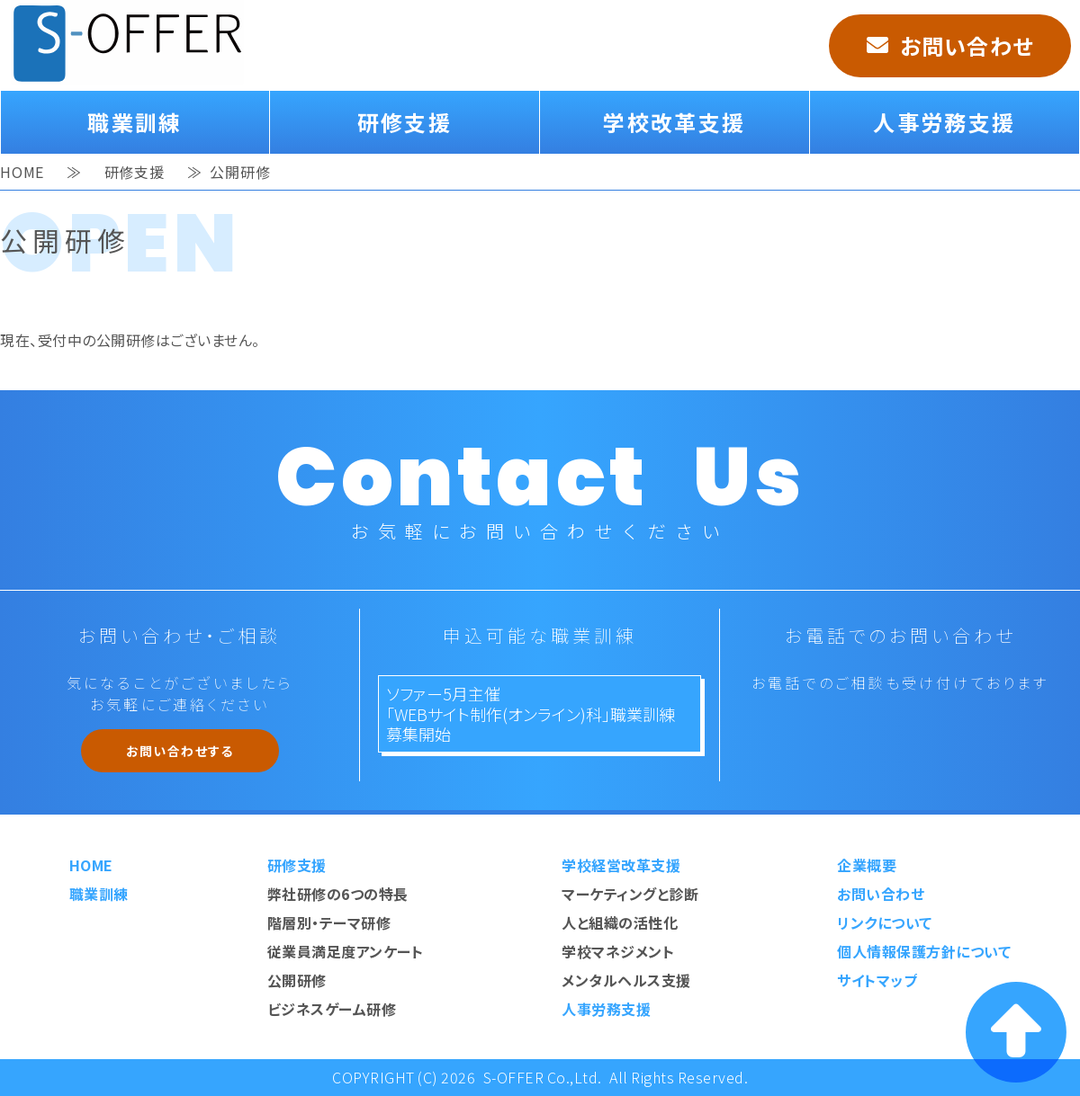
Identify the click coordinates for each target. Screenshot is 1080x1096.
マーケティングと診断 (630, 893)
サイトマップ (877, 980)
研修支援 (405, 122)
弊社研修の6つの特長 (338, 893)
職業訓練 (135, 122)
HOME (22, 168)
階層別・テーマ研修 (329, 922)
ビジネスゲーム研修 (332, 1009)
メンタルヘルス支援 (626, 980)
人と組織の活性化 (620, 922)
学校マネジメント (618, 951)
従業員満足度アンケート (345, 951)
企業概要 (866, 865)
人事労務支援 (944, 122)
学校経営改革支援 (621, 865)
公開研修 (297, 980)
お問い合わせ (966, 45)
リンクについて (884, 922)
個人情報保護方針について (924, 951)
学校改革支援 (674, 122)
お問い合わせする (180, 751)
